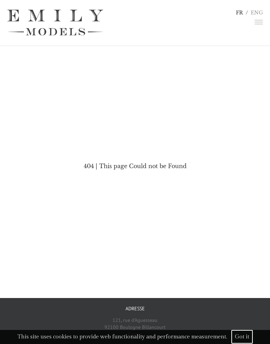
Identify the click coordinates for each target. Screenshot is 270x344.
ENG (257, 13)
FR (239, 13)
